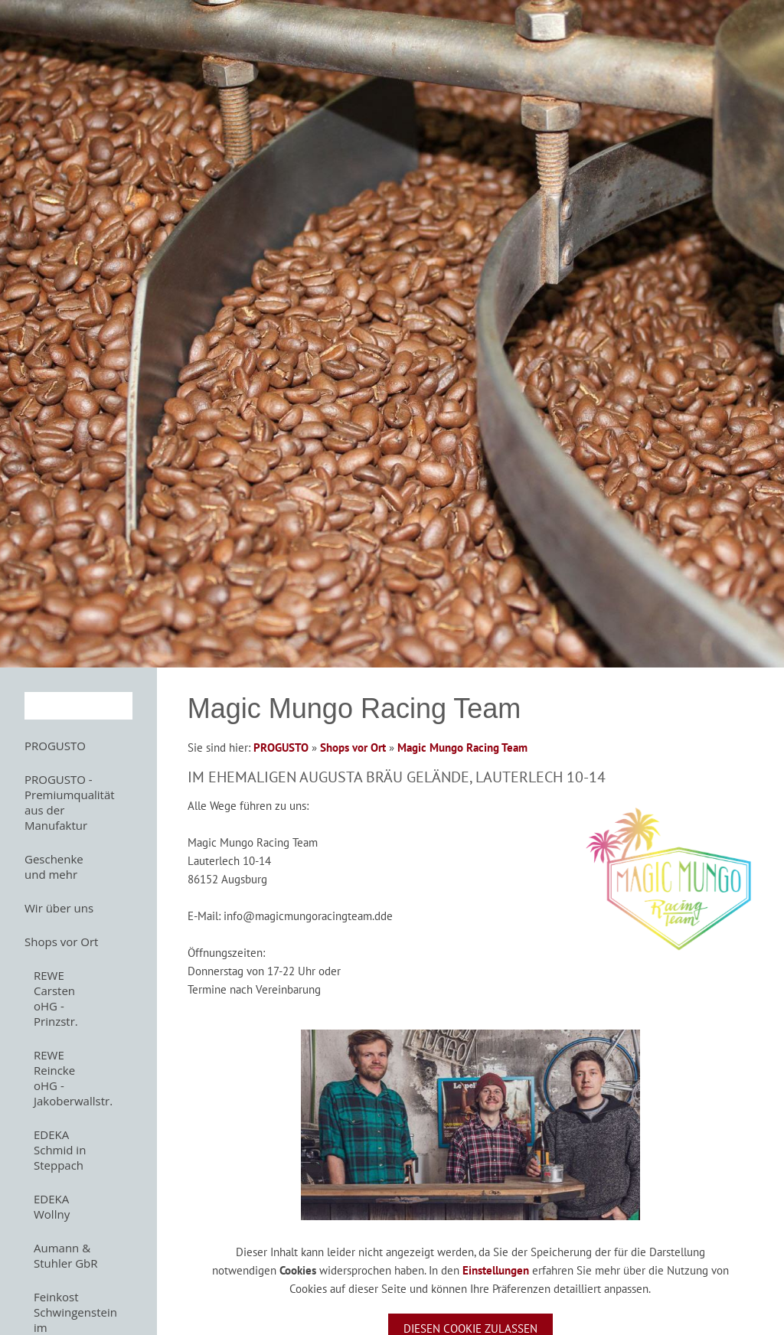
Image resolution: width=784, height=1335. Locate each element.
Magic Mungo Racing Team (462, 747)
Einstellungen (495, 1270)
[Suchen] (78, 706)
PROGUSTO (281, 747)
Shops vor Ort (353, 747)
